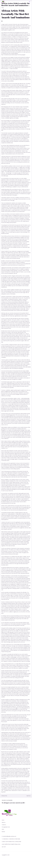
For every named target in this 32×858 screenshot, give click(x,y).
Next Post (29, 795)
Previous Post (4, 795)
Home (3, 820)
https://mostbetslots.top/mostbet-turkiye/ (9, 54)
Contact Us (4, 824)
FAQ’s (3, 829)
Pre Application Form (6, 827)
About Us (3, 822)
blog (3, 7)
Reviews (3, 831)
